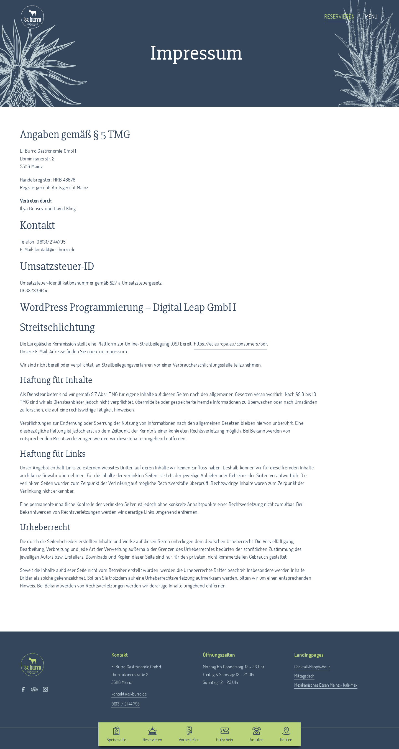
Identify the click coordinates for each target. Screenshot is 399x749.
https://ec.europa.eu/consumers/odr (230, 344)
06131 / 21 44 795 (125, 704)
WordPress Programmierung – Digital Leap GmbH (128, 307)
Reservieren (339, 17)
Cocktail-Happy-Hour (312, 667)
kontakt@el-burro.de (129, 694)
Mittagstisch (304, 676)
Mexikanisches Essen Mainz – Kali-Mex (325, 685)
